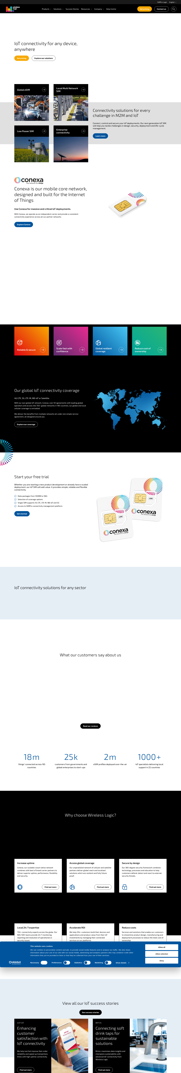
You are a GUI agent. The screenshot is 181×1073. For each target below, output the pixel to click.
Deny (162, 1066)
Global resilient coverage (104, 350)
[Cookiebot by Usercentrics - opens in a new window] (15, 1068)
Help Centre (111, 9)
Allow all (161, 1053)
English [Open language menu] (172, 2)
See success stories (90, 1012)
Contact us (161, 9)
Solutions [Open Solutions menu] (58, 9)
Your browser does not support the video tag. (130, 50)
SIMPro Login (162, 2)
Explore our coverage (26, 424)
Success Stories (72, 9)
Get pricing (144, 9)
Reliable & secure (26, 349)
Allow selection (161, 1060)
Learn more (101, 136)
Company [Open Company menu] (99, 9)
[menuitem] (162, 2)
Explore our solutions (43, 58)
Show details (121, 1068)
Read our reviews (90, 726)
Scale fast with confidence (64, 350)
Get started (22, 514)
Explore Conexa (23, 224)
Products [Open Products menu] (46, 9)
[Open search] (173, 9)
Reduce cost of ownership (143, 350)
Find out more (50, 887)
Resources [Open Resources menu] (86, 9)
